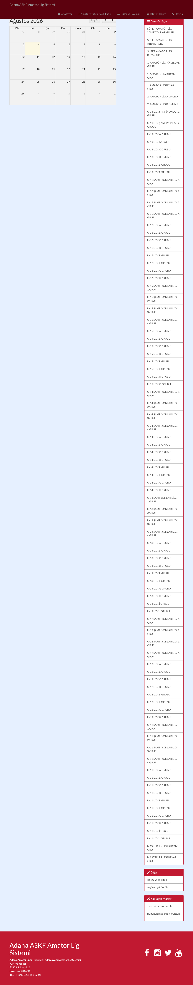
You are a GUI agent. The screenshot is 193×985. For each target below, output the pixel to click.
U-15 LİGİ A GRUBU (159, 331)
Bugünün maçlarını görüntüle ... (163, 915)
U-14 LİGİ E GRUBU (158, 467)
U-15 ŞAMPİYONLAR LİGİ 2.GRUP (162, 298)
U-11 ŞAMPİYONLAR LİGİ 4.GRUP (162, 760)
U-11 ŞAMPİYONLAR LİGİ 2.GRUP (162, 738)
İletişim (178, 13)
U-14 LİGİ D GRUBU (159, 459)
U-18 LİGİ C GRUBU (159, 149)
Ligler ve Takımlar (128, 13)
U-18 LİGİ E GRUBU (158, 164)
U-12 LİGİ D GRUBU (159, 686)
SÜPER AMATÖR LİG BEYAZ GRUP (159, 53)
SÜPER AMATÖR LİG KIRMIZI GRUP (159, 41)
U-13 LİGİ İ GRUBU (158, 603)
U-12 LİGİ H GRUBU (159, 717)
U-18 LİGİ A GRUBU (159, 134)
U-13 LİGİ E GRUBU (158, 573)
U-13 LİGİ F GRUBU (158, 580)
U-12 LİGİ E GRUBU (158, 694)
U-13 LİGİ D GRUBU (159, 565)
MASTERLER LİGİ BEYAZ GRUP (162, 859)
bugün (95, 20)
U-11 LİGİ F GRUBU (158, 808)
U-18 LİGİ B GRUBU (158, 141)
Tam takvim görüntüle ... (160, 906)
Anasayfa (64, 13)
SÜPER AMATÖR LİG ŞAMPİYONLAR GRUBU (161, 30)
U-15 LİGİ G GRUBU (159, 384)
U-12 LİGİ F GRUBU (158, 702)
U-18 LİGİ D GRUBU (159, 157)
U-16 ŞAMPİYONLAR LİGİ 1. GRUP (163, 181)
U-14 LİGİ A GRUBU (159, 436)
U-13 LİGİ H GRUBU (159, 596)
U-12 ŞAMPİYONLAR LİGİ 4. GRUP (163, 654)
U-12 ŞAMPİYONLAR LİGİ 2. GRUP (163, 632)
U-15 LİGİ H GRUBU (159, 376)
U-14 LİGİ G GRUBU (159, 482)
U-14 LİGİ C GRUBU (159, 452)
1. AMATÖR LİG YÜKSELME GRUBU (163, 64)
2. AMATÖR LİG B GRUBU (162, 104)
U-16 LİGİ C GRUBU (159, 240)
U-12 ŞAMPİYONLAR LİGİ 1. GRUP (163, 620)
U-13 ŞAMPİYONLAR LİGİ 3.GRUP (162, 522)
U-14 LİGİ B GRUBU (158, 444)
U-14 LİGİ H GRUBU (159, 490)
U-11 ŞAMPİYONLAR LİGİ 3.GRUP (162, 749)
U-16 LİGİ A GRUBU (159, 225)
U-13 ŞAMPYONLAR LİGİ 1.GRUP (162, 499)
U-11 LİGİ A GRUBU (159, 770)
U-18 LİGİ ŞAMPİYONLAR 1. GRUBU (163, 113)
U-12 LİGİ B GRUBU (158, 671)
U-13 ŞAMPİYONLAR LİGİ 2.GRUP (162, 510)
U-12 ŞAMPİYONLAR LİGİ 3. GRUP (163, 643)
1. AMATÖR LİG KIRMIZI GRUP (162, 75)
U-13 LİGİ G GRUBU (159, 588)
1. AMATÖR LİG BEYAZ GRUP (161, 87)
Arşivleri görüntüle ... (159, 887)
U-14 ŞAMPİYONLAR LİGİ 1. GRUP (163, 393)
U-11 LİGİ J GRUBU (158, 838)
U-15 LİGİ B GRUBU (158, 338)
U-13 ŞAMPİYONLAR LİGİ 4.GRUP (162, 533)
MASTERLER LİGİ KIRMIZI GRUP (163, 847)
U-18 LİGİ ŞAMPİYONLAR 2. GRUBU (163, 124)
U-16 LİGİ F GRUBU (158, 263)
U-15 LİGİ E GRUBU (158, 361)
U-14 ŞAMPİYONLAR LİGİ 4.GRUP (162, 427)
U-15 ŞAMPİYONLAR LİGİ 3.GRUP (162, 310)
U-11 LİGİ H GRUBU (159, 823)
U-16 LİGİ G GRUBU (159, 270)
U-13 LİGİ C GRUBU (159, 558)
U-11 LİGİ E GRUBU (158, 800)
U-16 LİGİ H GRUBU (159, 278)
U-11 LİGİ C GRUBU (159, 785)
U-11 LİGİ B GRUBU (158, 777)
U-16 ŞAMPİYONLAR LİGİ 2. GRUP (163, 193)
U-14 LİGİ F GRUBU (158, 474)
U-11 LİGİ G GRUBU (159, 815)
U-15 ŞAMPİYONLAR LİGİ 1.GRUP (162, 287)
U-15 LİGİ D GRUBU (159, 353)
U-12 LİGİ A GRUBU (159, 664)
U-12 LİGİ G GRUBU (159, 709)
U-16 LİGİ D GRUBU (159, 247)
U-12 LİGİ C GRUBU (159, 679)
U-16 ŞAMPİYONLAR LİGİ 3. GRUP (163, 204)
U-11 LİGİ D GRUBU (159, 792)
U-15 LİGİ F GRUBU (158, 369)
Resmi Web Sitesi (157, 879)
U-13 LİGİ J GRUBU (158, 611)
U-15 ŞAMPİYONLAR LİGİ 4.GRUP (162, 321)
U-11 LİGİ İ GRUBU (158, 830)
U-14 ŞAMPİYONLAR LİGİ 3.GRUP (162, 416)
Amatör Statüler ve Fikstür (94, 13)
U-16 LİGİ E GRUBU (158, 255)
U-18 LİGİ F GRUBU (158, 172)
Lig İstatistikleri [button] (156, 13)
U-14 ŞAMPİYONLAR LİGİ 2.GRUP (162, 404)
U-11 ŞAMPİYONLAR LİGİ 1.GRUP (162, 726)
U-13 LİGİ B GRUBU (158, 550)
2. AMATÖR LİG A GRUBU (162, 96)
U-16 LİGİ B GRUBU (158, 232)
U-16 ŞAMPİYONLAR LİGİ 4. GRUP (163, 215)
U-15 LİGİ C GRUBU (159, 346)
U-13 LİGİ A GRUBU (159, 542)
